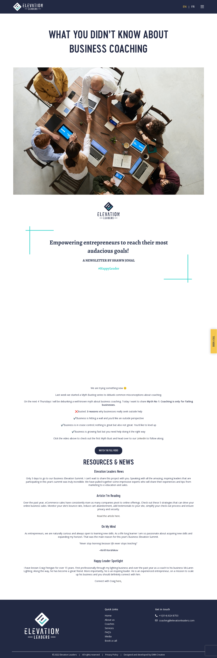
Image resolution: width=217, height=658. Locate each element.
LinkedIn (142, 438)
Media (108, 636)
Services (109, 628)
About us (110, 619)
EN (184, 6)
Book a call (111, 640)
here (118, 581)
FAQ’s (108, 632)
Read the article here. (108, 516)
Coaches (109, 623)
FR (193, 6)
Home (108, 615)
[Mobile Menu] (202, 7)
